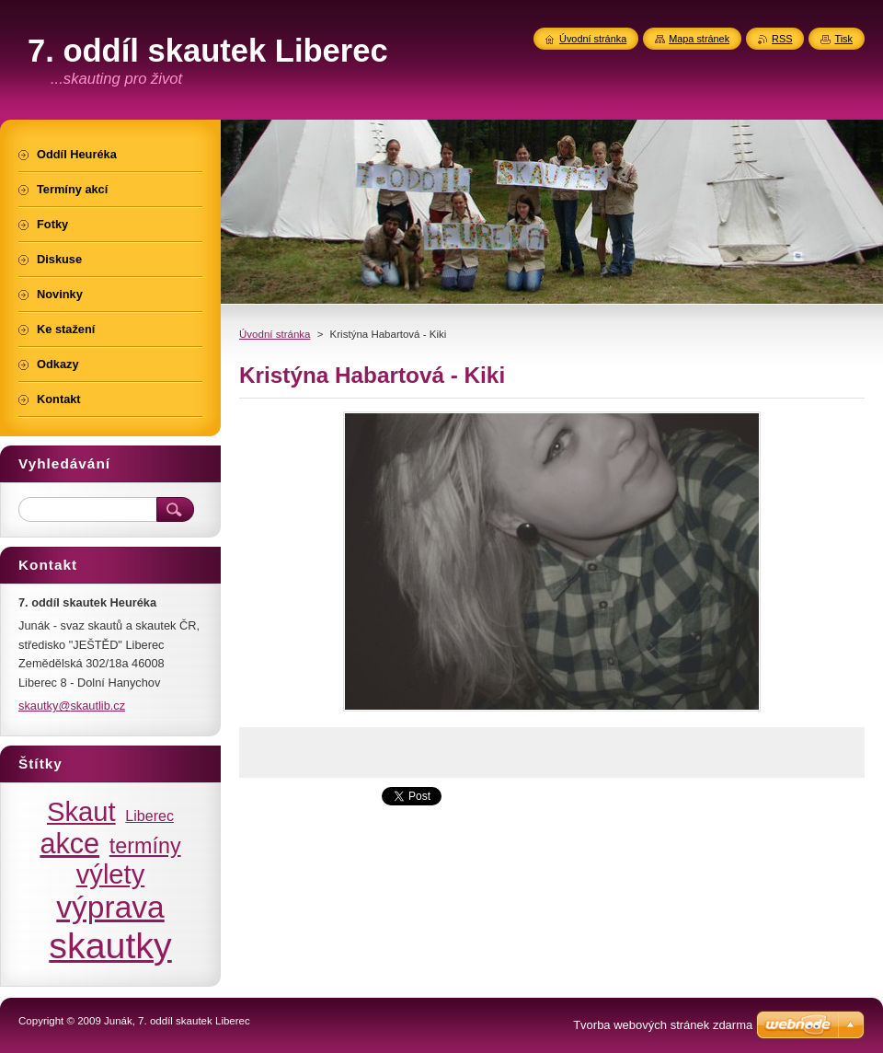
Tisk (843, 38)
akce (69, 843)
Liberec (149, 815)
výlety (110, 874)
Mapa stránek (699, 38)
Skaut (81, 812)
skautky (110, 945)
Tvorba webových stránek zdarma (662, 1025)
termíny (145, 846)
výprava (110, 907)
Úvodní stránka (274, 334)
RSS (782, 38)
